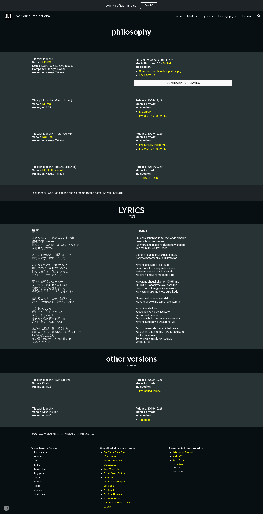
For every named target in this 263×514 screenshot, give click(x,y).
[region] (131, 5)
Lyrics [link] (206, 16)
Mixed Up (145, 111)
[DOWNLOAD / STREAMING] (183, 82)
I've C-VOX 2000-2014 (153, 116)
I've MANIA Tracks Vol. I (153, 145)
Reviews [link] (247, 16)
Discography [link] (226, 16)
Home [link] (178, 16)
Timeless (145, 419)
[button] (259, 16)
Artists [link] (190, 16)
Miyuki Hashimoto (53, 170)
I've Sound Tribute (150, 391)
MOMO (46, 62)
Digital (167, 63)
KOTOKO (47, 137)
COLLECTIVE (147, 75)
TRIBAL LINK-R (148, 178)
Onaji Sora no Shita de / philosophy (160, 71)
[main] (131, 31)
